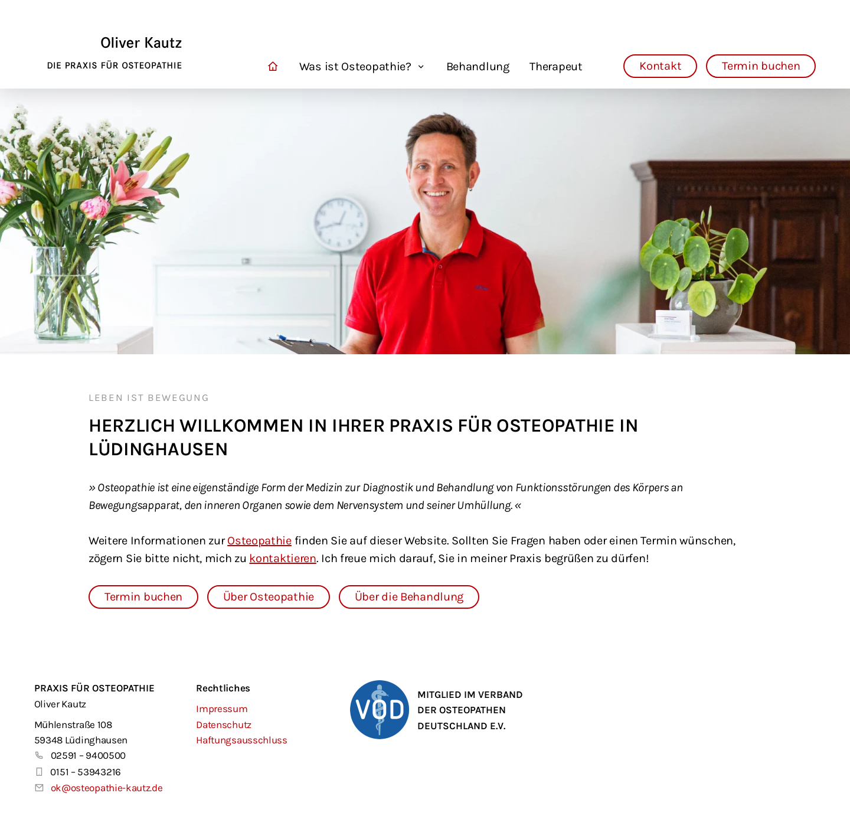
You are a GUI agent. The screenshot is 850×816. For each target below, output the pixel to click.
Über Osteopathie (268, 596)
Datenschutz (223, 724)
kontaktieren (282, 558)
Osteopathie (259, 540)
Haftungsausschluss (241, 740)
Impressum (221, 708)
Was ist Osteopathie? (355, 66)
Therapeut (555, 66)
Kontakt (660, 66)
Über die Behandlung (409, 596)
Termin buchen (761, 66)
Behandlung (477, 66)
